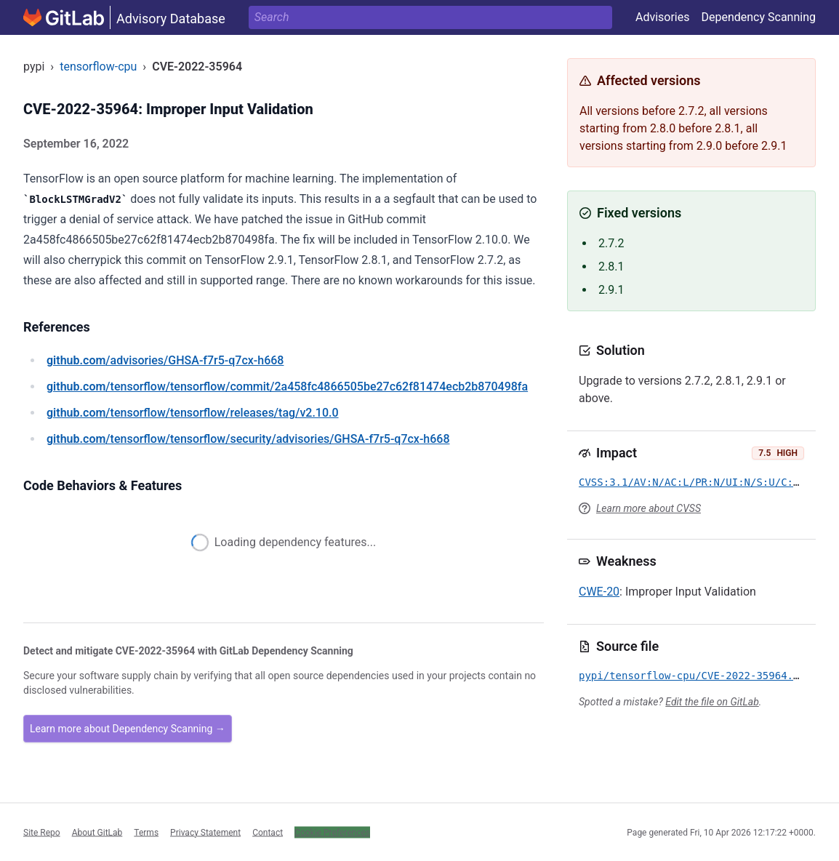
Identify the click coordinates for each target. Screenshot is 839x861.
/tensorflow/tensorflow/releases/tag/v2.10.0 (193, 413)
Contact (267, 832)
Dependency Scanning (758, 17)
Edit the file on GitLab (711, 702)
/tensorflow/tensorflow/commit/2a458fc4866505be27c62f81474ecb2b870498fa (287, 386)
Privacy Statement (205, 832)
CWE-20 (599, 591)
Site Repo (41, 832)
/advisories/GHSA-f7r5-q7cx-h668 (165, 360)
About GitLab (97, 832)
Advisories (662, 17)
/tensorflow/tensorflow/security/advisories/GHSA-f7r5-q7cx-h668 (248, 439)
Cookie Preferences (332, 832)
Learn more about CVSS (648, 508)
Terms (146, 832)
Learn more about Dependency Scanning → (127, 728)
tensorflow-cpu (98, 66)
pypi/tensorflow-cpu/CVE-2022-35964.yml (695, 675)
